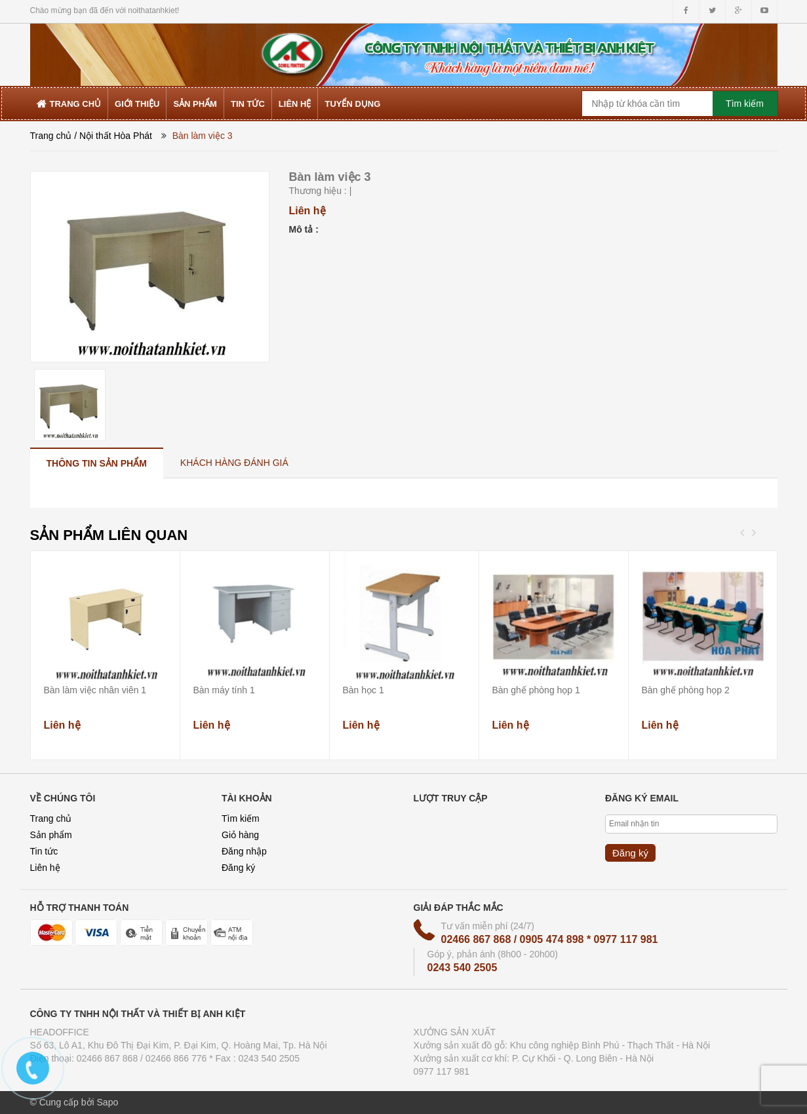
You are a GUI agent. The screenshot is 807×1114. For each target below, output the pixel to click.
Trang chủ (51, 135)
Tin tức (44, 851)
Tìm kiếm (241, 818)
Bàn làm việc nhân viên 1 (95, 690)
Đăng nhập (244, 851)
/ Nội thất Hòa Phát (113, 135)
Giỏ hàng (240, 835)
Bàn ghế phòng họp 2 (686, 690)
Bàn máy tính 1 (224, 690)
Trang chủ (51, 818)
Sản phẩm (51, 835)
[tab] (96, 463)
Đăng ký (238, 867)
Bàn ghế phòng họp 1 (536, 690)
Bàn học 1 (363, 690)
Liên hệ (45, 867)
